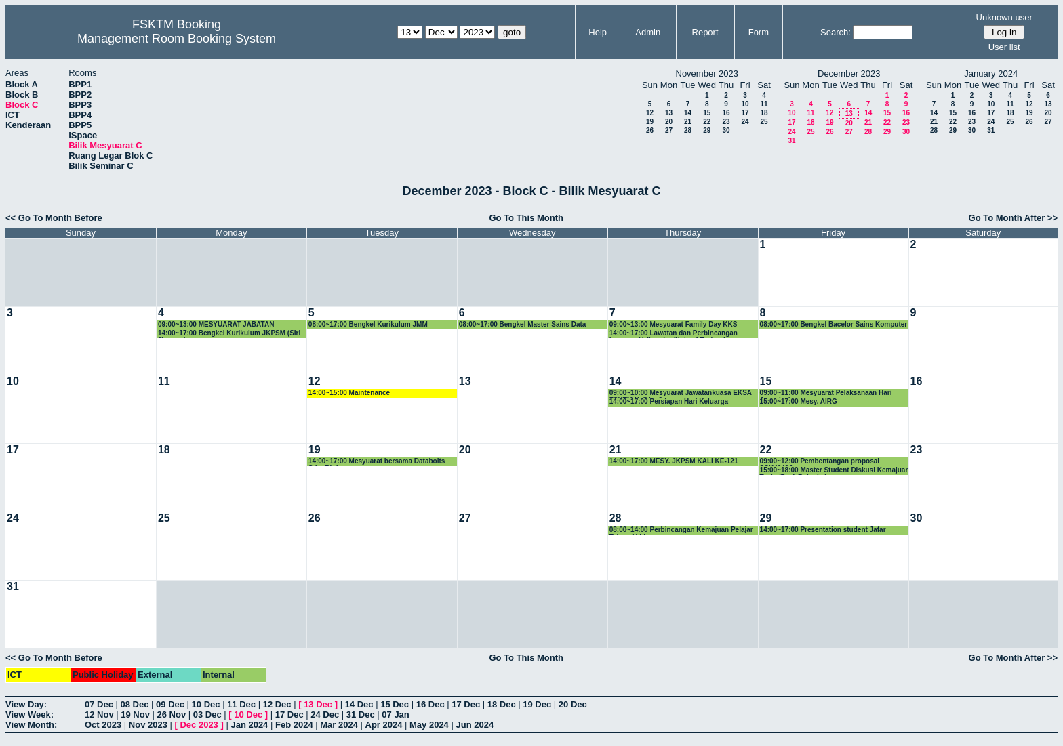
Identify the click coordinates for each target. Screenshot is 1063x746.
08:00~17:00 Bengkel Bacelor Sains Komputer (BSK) (834, 324)
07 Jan (395, 714)
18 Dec (501, 704)
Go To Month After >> (1013, 218)
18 (763, 113)
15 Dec (394, 704)
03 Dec (207, 714)
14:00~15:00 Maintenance (349, 392)
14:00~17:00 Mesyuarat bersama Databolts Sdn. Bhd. (376, 461)
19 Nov (135, 714)
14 (687, 113)
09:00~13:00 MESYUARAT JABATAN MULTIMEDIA (216, 324)
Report (705, 32)
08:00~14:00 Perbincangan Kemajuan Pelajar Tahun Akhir (681, 530)
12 (650, 113)
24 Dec (324, 714)
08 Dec (135, 704)
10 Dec (206, 704)
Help (597, 32)
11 (763, 104)
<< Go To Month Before (53, 218)
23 (725, 121)
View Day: (26, 704)
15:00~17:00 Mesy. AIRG (798, 401)
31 (791, 140)
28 (687, 130)
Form (758, 32)
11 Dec (241, 704)
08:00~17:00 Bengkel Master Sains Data (522, 324)
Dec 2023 (199, 725)
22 (706, 121)
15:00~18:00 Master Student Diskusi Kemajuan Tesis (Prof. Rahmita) (835, 470)
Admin (647, 32)
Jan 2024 (249, 725)
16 (725, 113)
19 (650, 121)
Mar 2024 (339, 725)
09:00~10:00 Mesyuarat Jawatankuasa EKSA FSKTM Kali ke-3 (680, 393)
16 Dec (430, 704)
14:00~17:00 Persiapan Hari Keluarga (668, 401)
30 (725, 130)
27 (669, 130)
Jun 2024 (475, 725)
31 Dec (360, 714)
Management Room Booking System (176, 38)
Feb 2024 (294, 725)
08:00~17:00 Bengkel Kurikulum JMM (368, 324)
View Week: (29, 714)
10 (744, 104)
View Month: (31, 725)
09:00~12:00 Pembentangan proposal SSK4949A (819, 461)
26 (650, 130)
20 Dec (573, 704)
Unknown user (1004, 17)
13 (669, 113)
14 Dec (359, 704)
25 (763, 121)
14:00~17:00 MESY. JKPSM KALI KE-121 (673, 461)
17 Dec (466, 704)
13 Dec (318, 704)
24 (744, 121)
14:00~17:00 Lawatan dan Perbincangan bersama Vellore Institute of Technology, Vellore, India (674, 333)
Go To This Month (526, 218)
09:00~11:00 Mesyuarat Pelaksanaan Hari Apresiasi (826, 393)
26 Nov (171, 714)
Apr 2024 (384, 725)
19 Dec (537, 704)
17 (744, 113)
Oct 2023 (103, 725)
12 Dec (277, 704)
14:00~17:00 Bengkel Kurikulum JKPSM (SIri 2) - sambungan (229, 333)
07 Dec (99, 704)
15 (706, 113)
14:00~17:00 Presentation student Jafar (823, 529)
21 (687, 121)
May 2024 (429, 725)
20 (669, 121)
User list (1004, 47)
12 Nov (99, 714)
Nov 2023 (148, 725)
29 (706, 130)
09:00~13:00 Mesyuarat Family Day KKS (673, 324)
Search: (835, 32)
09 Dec (170, 704)
